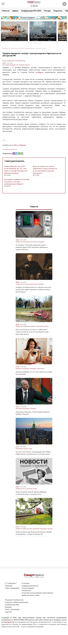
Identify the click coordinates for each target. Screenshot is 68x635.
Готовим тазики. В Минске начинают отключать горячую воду (14, 36)
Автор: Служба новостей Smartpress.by (13, 60)
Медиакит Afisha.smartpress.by (16, 602)
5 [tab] (41, 43)
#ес (17, 65)
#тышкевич (40, 284)
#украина (13, 65)
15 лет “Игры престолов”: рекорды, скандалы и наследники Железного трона (42, 36)
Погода (47, 11)
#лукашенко (26, 408)
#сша (30, 448)
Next (65, 30)
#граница (41, 241)
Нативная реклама (12, 605)
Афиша (15, 11)
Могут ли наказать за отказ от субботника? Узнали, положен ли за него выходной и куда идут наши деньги (32, 332)
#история (26, 284)
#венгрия (33, 408)
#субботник (26, 326)
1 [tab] (29, 43)
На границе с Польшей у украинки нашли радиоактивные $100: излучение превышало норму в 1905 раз (32, 247)
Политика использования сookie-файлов (37, 593)
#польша (35, 241)
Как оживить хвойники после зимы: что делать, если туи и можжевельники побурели (17, 181)
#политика (19, 408)
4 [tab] (38, 43)
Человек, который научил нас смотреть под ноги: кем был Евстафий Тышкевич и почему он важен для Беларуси (33, 289)
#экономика (6, 65)
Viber (15, 145)
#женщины (33, 368)
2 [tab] (32, 43)
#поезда (29, 528)
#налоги (25, 448)
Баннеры (8, 607)
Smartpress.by (9, 622)
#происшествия (27, 241)
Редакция (8, 586)
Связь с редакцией (12, 588)
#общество (19, 241)
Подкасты (57, 11)
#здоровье (26, 368)
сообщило (40, 72)
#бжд (24, 528)
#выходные (43, 528)
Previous (2, 30)
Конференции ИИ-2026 (31, 11)
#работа (33, 326)
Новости (5, 11)
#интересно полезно (42, 326)
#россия (49, 528)
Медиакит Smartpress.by (14, 600)
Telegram (22, 145)
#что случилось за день (30, 488)
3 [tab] (35, 43)
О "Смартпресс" (11, 583)
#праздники (36, 528)
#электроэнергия (24, 65)
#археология (33, 284)
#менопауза (40, 368)
